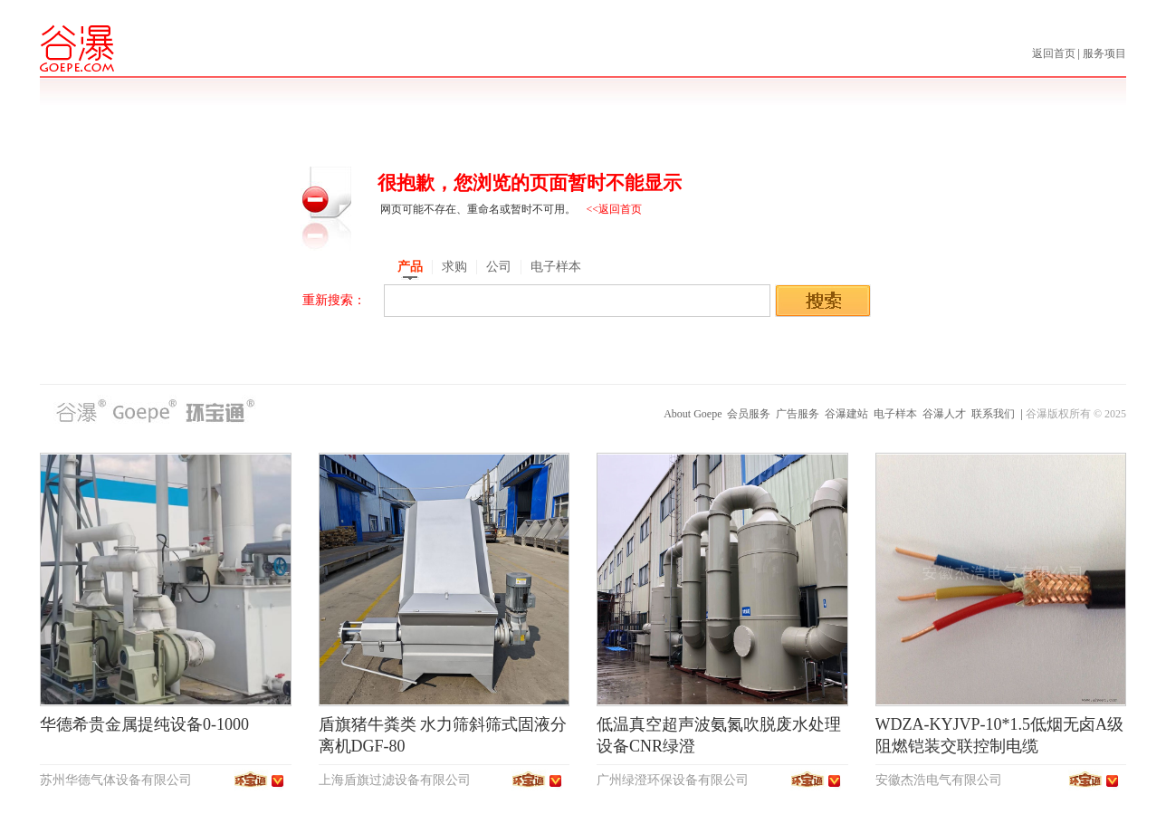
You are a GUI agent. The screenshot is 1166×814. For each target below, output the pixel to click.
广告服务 (797, 413)
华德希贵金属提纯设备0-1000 (144, 724)
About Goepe (693, 413)
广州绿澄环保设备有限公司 (673, 780)
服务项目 (1104, 53)
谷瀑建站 (846, 413)
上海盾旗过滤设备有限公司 (395, 780)
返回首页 (1055, 53)
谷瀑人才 (944, 413)
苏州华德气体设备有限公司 (116, 780)
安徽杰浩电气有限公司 (938, 780)
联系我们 (993, 413)
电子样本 (895, 413)
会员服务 (748, 413)
